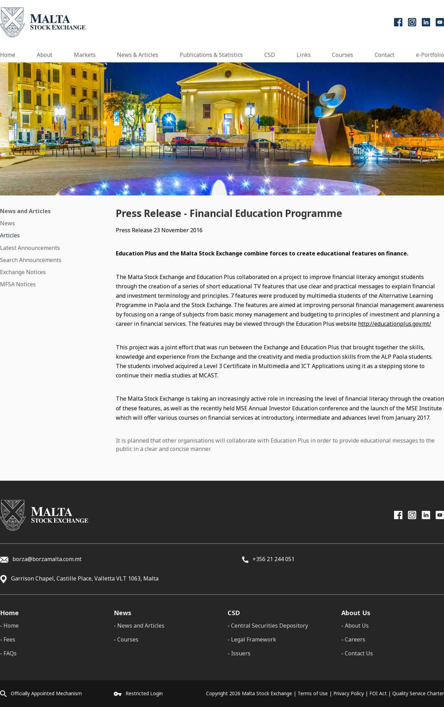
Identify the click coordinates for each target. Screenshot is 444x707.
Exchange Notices (23, 272)
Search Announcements (30, 260)
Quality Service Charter (418, 693)
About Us (357, 625)
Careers (355, 639)
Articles (10, 235)
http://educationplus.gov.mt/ (394, 324)
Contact (384, 55)
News (7, 223)
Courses (342, 55)
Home (7, 55)
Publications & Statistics (211, 55)
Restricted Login (144, 693)
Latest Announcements (30, 248)
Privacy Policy (348, 693)
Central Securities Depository (269, 625)
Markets (85, 55)
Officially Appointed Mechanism (46, 693)
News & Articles (137, 55)
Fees (9, 639)
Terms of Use (313, 693)
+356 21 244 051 (268, 559)
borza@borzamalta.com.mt (47, 559)
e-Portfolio (430, 55)
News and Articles (25, 211)
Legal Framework (253, 639)
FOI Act (378, 693)
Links (304, 55)
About (44, 55)
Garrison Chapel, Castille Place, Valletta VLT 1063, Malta (85, 578)
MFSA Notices (18, 284)
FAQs (10, 653)
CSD (269, 55)
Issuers (240, 653)
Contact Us (359, 653)
